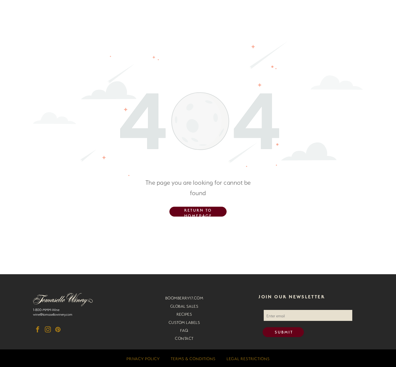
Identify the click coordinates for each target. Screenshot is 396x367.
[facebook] (37, 330)
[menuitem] (184, 297)
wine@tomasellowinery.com (52, 314)
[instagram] (47, 330)
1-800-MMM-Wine (46, 309)
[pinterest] (57, 330)
